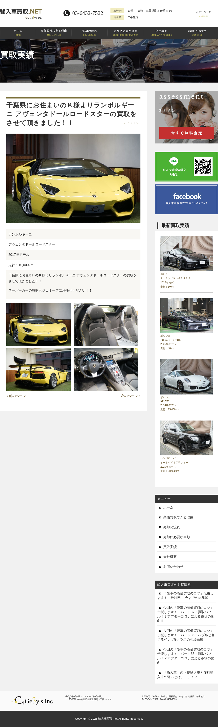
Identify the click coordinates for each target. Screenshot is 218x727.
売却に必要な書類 (173, 537)
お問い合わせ (170, 566)
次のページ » (130, 396)
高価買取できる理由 (175, 517)
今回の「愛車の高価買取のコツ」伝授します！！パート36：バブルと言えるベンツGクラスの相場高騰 (186, 635)
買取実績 (167, 547)
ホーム (165, 507)
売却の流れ (168, 527)
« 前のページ (16, 396)
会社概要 (167, 557)
